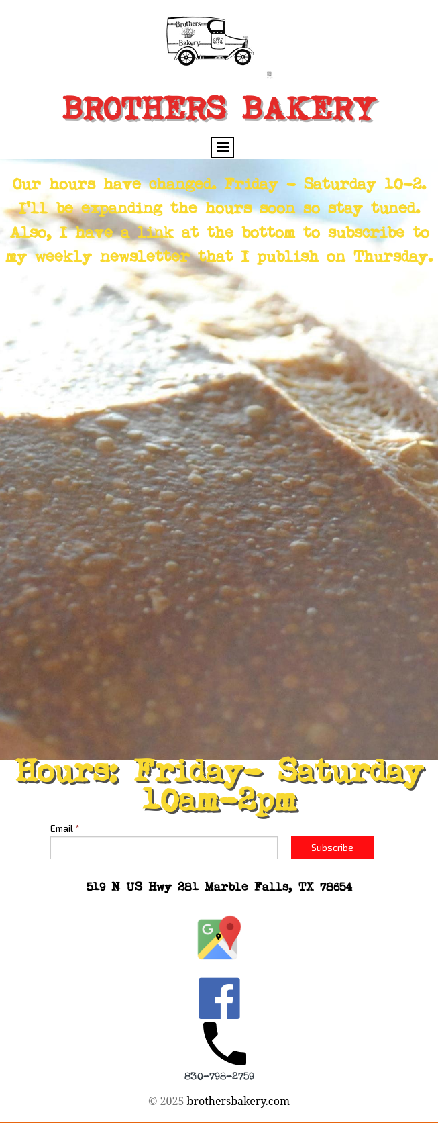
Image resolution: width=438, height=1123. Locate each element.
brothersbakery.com (238, 1100)
